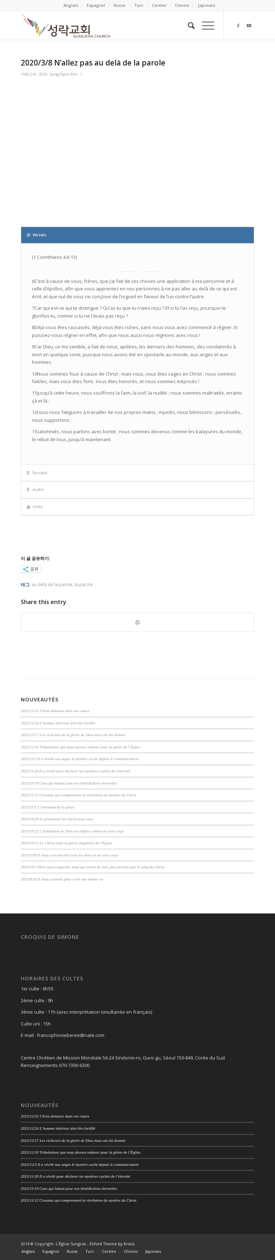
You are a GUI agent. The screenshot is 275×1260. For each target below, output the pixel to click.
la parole (84, 584)
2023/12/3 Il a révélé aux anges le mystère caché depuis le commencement (80, 759)
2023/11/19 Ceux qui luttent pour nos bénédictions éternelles (69, 783)
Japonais (206, 5)
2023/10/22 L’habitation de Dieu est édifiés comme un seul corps (72, 831)
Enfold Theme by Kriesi (112, 1243)
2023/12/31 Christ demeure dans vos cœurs (55, 711)
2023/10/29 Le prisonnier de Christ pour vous (57, 819)
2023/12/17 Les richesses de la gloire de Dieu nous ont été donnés (73, 735)
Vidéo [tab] (35, 506)
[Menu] (204, 25)
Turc (138, 5)
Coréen (159, 5)
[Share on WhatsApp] (137, 622)
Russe (119, 5)
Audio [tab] (35, 489)
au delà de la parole (52, 584)
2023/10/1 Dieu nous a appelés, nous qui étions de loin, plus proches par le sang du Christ (93, 867)
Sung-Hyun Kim (63, 74)
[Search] (188, 25)
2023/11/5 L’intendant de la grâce (48, 807)
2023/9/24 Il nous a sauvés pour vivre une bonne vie (62, 879)
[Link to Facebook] (238, 25)
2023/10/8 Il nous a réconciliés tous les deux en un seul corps (69, 855)
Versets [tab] (36, 234)
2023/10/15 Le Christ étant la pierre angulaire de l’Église (67, 843)
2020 (43, 74)
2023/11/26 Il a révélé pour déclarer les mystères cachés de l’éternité (76, 771)
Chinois (182, 5)
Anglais (70, 5)
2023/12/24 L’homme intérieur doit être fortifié (58, 723)
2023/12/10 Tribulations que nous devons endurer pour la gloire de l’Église (81, 747)
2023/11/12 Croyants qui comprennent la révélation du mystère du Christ (79, 795)
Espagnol (96, 5)
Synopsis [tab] (37, 472)
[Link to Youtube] (248, 25)
